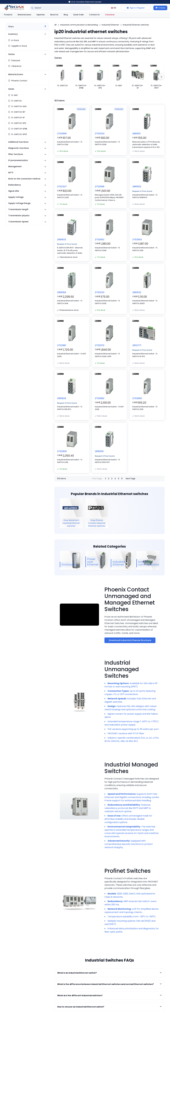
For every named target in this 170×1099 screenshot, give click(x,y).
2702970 (99, 345)
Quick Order (78, 14)
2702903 (137, 239)
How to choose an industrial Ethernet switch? (109, 1006)
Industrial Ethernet (110, 24)
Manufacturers (24, 14)
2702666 (62, 133)
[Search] (32, 8)
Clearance (110, 14)
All (55, 24)
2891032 (136, 292)
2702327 (62, 186)
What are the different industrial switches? (109, 995)
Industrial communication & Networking (79, 24)
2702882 (99, 398)
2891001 (136, 133)
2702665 (137, 398)
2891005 (99, 451)
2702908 (99, 186)
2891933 (61, 239)
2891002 (136, 186)
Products (8, 14)
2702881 (61, 345)
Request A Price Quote (142, 191)
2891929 (61, 398)
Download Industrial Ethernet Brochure (130, 640)
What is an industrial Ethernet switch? (109, 973)
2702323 (99, 292)
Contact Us (94, 14)
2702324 (99, 133)
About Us (54, 14)
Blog (66, 14)
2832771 (136, 345)
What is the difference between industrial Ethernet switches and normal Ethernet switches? (109, 984)
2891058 (61, 292)
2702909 (62, 451)
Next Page (130, 478)
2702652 (99, 239)
